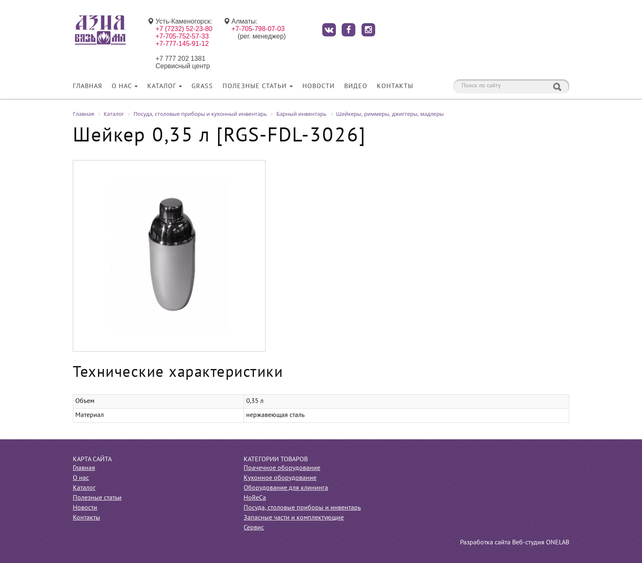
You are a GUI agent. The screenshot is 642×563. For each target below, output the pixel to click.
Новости (318, 86)
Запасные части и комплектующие (294, 518)
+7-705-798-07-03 (258, 28)
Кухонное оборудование (280, 478)
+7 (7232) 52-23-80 (184, 28)
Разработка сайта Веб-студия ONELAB (514, 543)
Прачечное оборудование (282, 468)
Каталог (164, 86)
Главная (87, 86)
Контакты (395, 86)
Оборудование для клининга (286, 488)
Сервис (254, 528)
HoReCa (255, 498)
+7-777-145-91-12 (182, 43)
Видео (355, 86)
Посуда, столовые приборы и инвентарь (302, 508)
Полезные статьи (258, 86)
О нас (125, 86)
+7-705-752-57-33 (182, 36)
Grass (202, 86)
